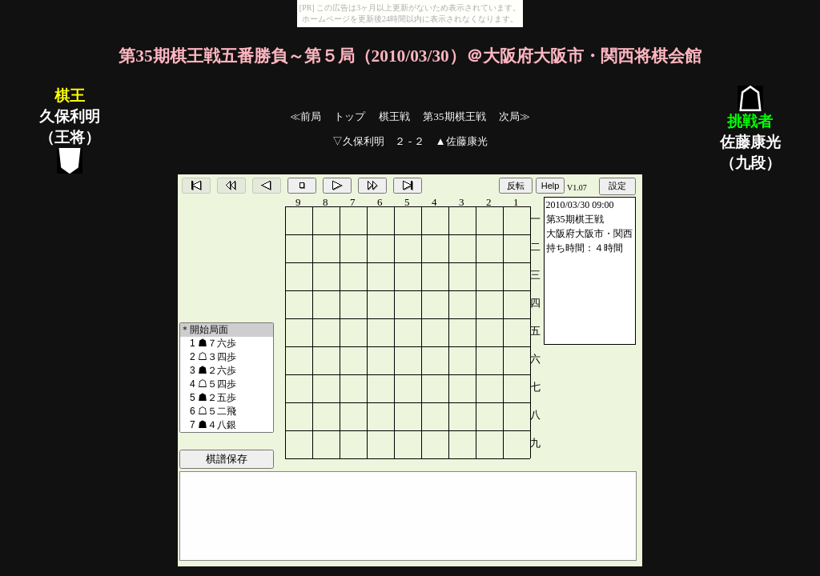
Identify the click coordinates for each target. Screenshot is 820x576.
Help (550, 185)
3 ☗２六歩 (226, 371)
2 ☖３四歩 (226, 357)
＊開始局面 (226, 330)
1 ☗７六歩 (226, 343)
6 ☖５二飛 (226, 411)
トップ (349, 116)
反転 (516, 185)
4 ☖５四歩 (226, 384)
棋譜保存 (226, 459)
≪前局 (305, 116)
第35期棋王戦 (454, 116)
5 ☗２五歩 (226, 398)
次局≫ (514, 116)
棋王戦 (394, 116)
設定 (617, 185)
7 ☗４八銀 (226, 425)
